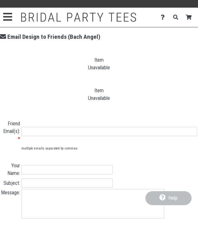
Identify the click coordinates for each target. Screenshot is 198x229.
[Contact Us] (164, 17)
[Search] (177, 17)
